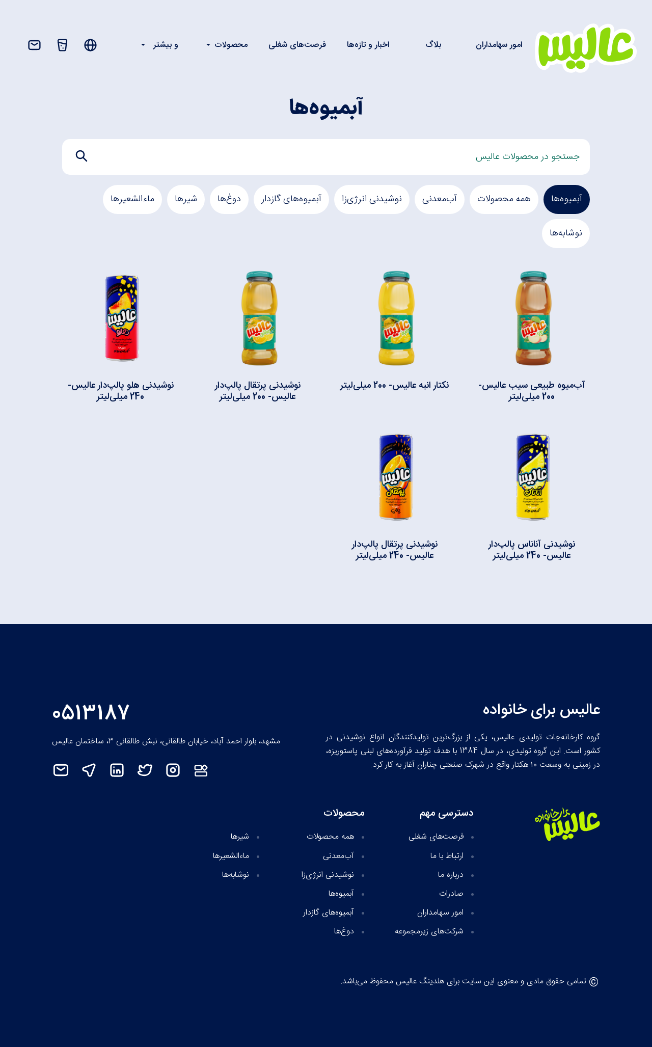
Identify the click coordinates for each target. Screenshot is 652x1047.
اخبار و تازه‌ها (368, 45)
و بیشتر (165, 45)
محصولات (231, 45)
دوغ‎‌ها (229, 199)
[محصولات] (62, 45)
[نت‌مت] (206, 770)
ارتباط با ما (447, 856)
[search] (81, 156)
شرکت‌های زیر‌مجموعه (429, 931)
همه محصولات (504, 199)
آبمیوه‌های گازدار (291, 199)
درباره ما (451, 875)
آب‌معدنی (439, 199)
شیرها (186, 199)
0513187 (91, 714)
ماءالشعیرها (132, 199)
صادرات (451, 894)
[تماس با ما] (34, 45)
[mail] (66, 770)
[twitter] (150, 770)
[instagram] (178, 770)
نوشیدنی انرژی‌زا (372, 199)
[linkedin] (122, 770)
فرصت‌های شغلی (297, 45)
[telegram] (94, 770)
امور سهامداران (499, 45)
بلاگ (433, 45)
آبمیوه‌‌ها (566, 199)
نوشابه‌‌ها (566, 233)
